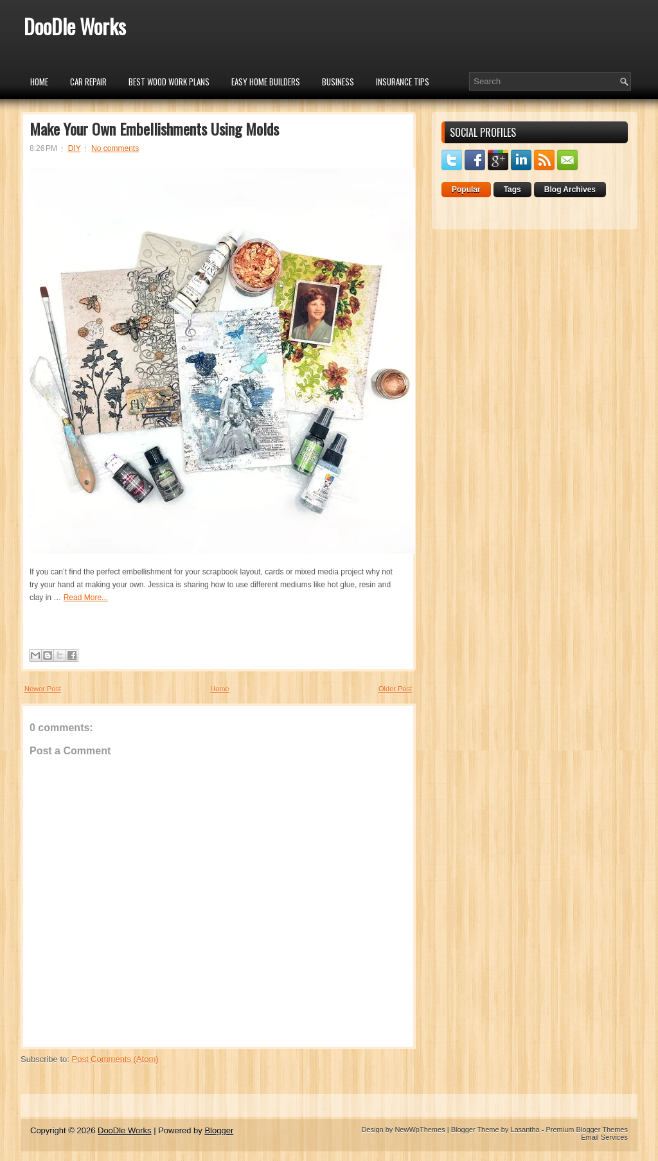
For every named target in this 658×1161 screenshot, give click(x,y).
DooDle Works (75, 26)
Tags (512, 189)
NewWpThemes (420, 1129)
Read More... (86, 597)
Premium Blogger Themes (587, 1129)
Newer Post (42, 689)
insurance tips (402, 81)
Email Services (604, 1137)
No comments (115, 148)
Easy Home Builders (265, 81)
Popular (466, 189)
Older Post (395, 689)
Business (338, 81)
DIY (74, 148)
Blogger (218, 1130)
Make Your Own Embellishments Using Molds (154, 128)
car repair (88, 81)
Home (39, 81)
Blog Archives (570, 189)
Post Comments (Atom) (115, 1059)
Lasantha (524, 1129)
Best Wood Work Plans (169, 81)
